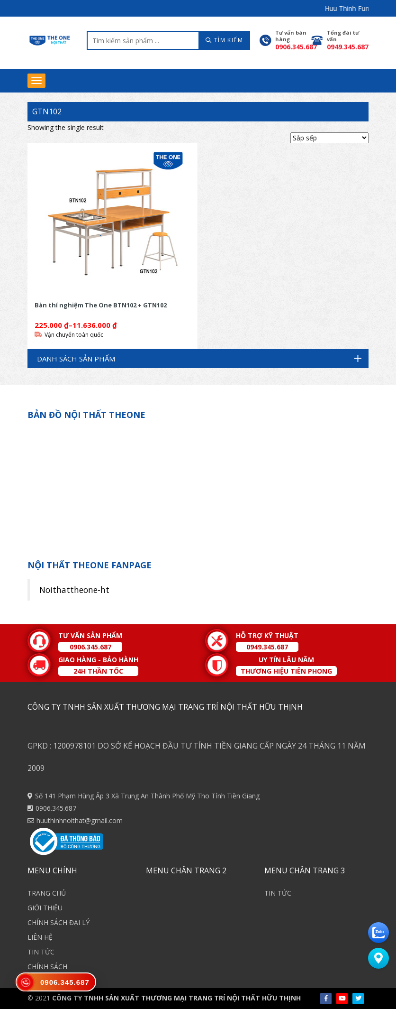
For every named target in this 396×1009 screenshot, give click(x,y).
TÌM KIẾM (224, 40)
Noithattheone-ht (74, 589)
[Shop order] (329, 137)
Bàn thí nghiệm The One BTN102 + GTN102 (101, 305)
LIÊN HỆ (40, 937)
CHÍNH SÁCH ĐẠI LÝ (58, 922)
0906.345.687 (56, 808)
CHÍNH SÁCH (47, 966)
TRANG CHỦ (46, 893)
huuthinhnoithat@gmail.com (79, 820)
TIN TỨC (40, 951)
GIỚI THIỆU (45, 907)
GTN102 (47, 111)
